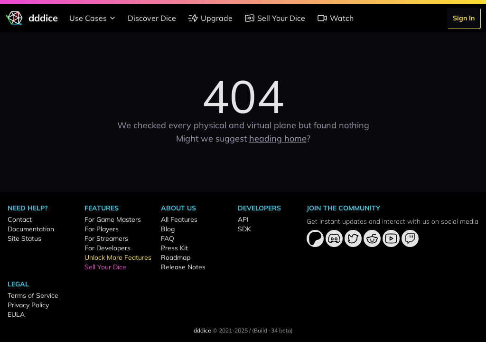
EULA (16, 314)
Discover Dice (152, 18)
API (243, 219)
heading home (278, 138)
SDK (244, 229)
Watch (335, 18)
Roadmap (175, 257)
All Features (179, 219)
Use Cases (93, 18)
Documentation (31, 229)
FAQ (167, 238)
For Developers (107, 248)
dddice (202, 330)
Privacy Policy (28, 305)
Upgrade (210, 18)
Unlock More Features (117, 257)
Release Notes (183, 267)
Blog (168, 229)
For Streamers (106, 238)
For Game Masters (112, 219)
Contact (20, 219)
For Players (101, 229)
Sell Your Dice (274, 18)
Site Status (24, 238)
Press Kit (174, 248)
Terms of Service (33, 295)
